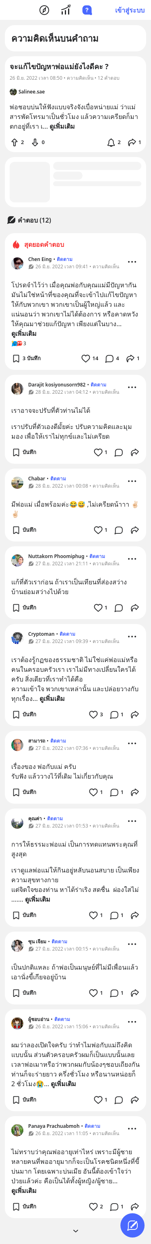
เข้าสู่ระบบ (130, 10)
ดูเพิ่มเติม (24, 333)
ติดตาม (64, 259)
